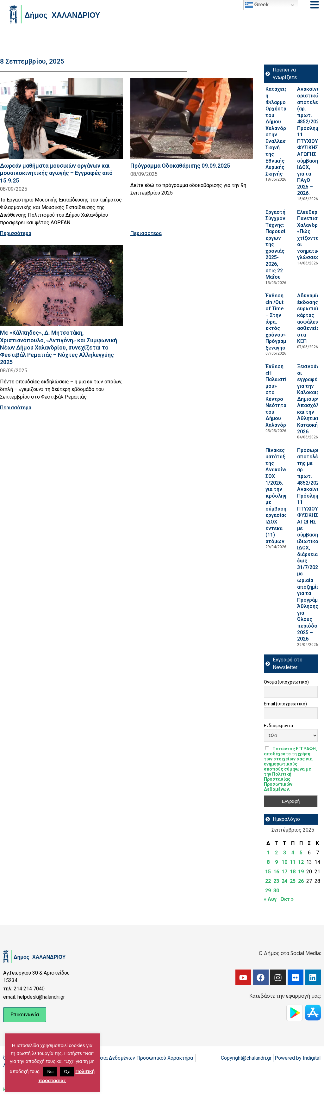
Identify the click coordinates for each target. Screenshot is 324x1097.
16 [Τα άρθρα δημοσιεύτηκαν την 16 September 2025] (276, 872)
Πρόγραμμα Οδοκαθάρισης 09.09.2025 (180, 165)
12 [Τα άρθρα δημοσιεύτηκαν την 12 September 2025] (301, 862)
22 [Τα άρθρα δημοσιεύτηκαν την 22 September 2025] (268, 881)
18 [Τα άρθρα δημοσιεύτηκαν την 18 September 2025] (293, 872)
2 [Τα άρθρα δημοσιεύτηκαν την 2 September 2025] (276, 853)
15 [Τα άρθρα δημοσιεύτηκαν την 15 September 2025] (268, 872)
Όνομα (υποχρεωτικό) (286, 682)
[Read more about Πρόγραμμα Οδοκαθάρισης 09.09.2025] (191, 118)
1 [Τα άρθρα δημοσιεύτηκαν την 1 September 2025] (268, 853)
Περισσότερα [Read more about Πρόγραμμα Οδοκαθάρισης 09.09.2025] (146, 233)
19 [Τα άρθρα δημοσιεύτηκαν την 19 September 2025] (301, 872)
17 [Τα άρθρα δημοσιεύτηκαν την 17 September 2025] (284, 872)
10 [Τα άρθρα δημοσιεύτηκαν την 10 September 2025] (284, 862)
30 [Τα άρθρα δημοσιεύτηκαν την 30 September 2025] (276, 891)
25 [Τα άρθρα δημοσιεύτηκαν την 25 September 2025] (293, 881)
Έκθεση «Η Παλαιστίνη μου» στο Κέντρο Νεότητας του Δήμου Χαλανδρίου (279, 395)
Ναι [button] (50, 1071)
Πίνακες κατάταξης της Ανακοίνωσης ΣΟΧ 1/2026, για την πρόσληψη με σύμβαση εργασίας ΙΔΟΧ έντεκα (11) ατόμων (281, 495)
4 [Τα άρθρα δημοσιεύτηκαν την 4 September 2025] (292, 853)
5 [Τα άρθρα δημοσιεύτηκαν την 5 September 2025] (301, 853)
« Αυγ (270, 899)
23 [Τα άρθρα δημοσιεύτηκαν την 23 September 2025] (276, 881)
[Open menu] (314, 4)
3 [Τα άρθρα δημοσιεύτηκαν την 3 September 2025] (284, 853)
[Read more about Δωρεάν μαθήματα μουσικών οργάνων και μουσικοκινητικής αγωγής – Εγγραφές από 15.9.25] (61, 118)
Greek (257, 5)
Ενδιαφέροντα (278, 725)
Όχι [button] (67, 1071)
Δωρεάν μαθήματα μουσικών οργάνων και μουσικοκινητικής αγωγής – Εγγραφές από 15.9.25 (56, 172)
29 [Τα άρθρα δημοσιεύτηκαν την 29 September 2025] (268, 891)
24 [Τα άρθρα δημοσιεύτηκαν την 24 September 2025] (284, 881)
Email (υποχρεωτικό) (285, 703)
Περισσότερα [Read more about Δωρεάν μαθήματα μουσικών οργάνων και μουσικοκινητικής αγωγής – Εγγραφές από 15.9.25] (15, 233)
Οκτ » (287, 899)
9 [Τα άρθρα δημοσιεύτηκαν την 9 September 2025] (276, 862)
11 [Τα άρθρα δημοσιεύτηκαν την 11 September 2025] (293, 862)
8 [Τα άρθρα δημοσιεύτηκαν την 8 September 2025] (268, 862)
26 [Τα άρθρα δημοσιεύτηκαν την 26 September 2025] (301, 881)
